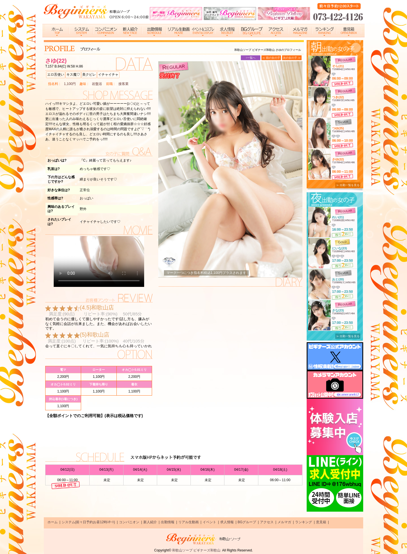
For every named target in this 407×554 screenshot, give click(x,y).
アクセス (267, 522)
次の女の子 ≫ (292, 57)
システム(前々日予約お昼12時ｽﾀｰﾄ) (88, 522)
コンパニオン (129, 522)
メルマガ (284, 522)
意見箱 (321, 522)
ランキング (303, 522)
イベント (209, 522)
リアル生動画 (188, 522)
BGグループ (247, 522)
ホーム (52, 522)
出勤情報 (167, 522)
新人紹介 (150, 522)
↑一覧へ (251, 57)
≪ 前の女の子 (271, 57)
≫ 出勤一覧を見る (348, 185)
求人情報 (227, 522)
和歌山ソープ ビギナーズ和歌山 (196, 550)
